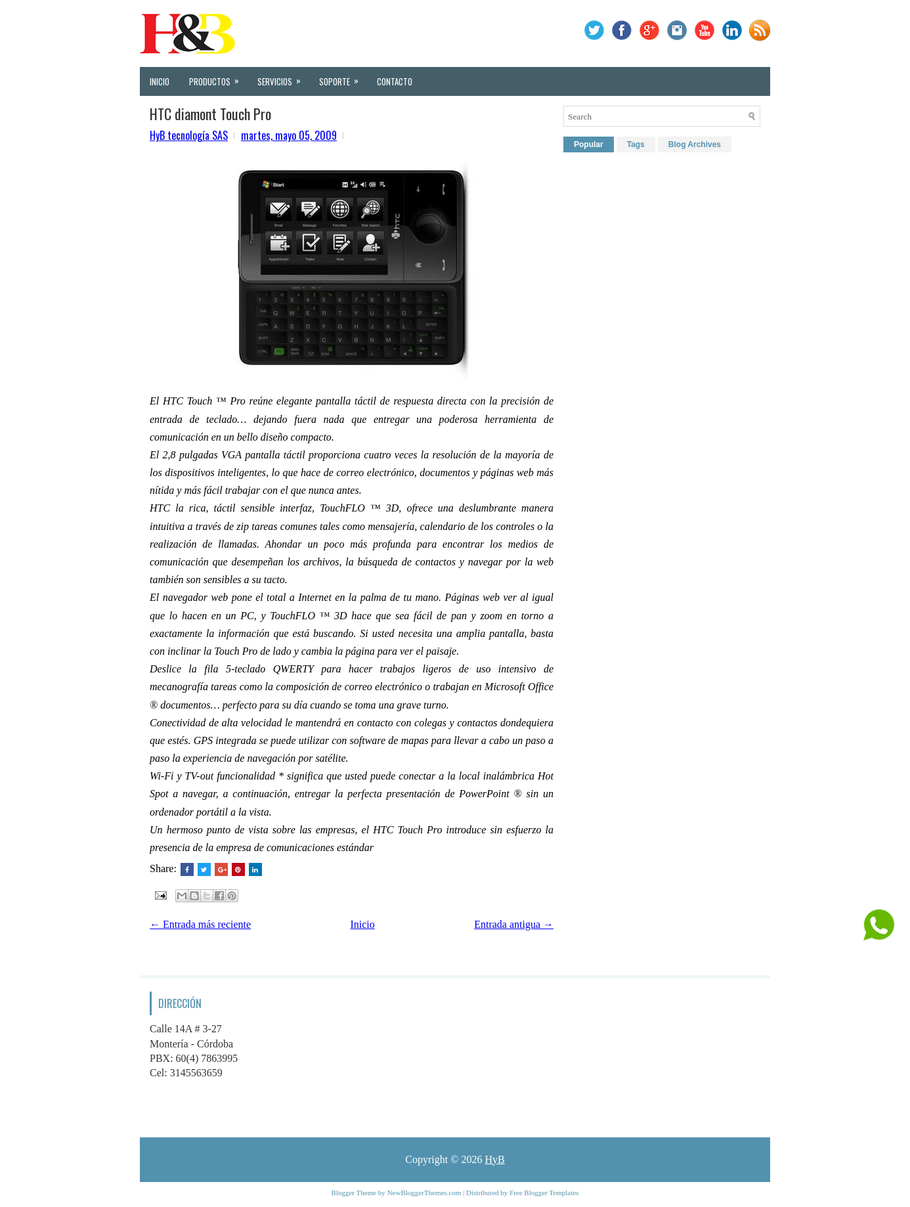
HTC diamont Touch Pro (210, 113)
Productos (218, 77)
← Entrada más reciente (200, 924)
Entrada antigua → (513, 924)
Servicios (283, 77)
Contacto (394, 81)
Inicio (159, 81)
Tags (636, 144)
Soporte (343, 77)
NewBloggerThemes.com (424, 1192)
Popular (588, 144)
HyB (494, 1159)
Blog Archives (694, 144)
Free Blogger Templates (543, 1192)
